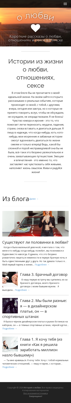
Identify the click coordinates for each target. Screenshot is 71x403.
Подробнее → (42, 264)
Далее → (33, 198)
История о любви (32, 387)
